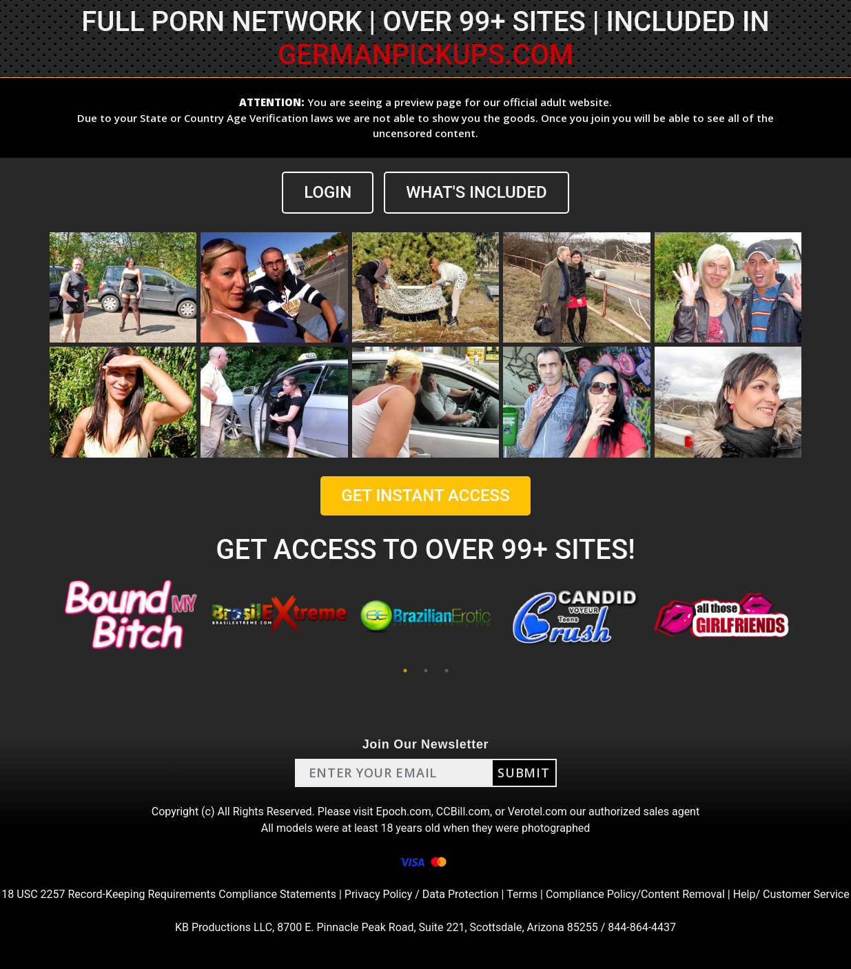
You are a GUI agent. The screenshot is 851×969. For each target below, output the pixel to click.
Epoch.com (403, 811)
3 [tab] (446, 670)
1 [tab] (405, 670)
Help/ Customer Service (791, 894)
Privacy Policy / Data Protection (422, 894)
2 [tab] (426, 670)
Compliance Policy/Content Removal (635, 894)
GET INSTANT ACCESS (425, 495)
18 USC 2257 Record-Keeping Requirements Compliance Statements (168, 894)
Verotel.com (537, 811)
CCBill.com (463, 811)
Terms (521, 894)
